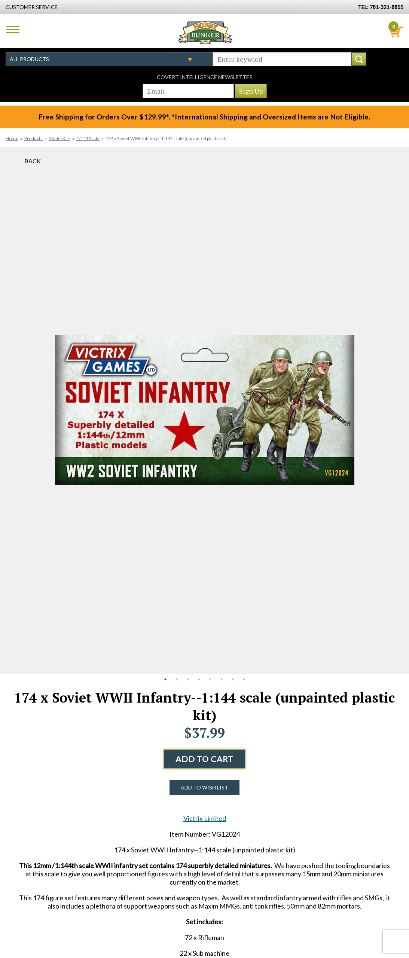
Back (32, 160)
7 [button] (232, 679)
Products (33, 138)
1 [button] (165, 679)
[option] (205, 410)
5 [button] (210, 679)
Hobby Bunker (205, 33)
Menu (13, 29)
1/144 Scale (88, 138)
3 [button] (188, 679)
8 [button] (244, 679)
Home (12, 138)
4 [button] (199, 679)
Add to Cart (204, 759)
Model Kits (59, 138)
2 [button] (176, 679)
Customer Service (32, 7)
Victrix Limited (204, 818)
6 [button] (221, 679)
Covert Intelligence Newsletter (205, 77)
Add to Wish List (204, 787)
